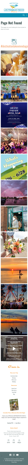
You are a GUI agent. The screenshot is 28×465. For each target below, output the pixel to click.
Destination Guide (14, 376)
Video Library (14, 390)
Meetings (14, 378)
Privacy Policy (14, 462)
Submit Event (14, 388)
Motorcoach (14, 380)
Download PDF (10, 423)
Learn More (18, 423)
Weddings (14, 382)
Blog (14, 394)
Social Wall (14, 392)
